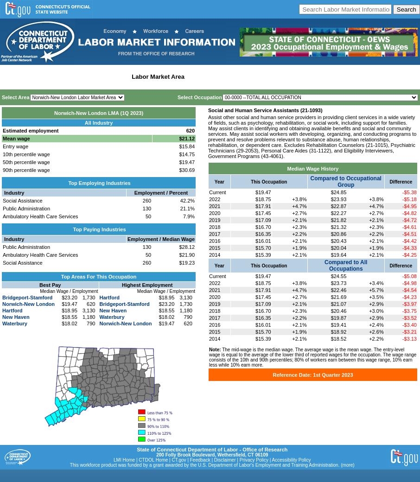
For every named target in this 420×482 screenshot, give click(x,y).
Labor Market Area (158, 76)
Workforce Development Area (229, 76)
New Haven (16, 317)
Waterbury (14, 323)
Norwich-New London (28, 304)
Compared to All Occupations (346, 265)
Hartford (12, 310)
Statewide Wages (48, 76)
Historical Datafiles (299, 76)
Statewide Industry (101, 76)
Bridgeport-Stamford (27, 297)
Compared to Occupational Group (346, 181)
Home (11, 76)
